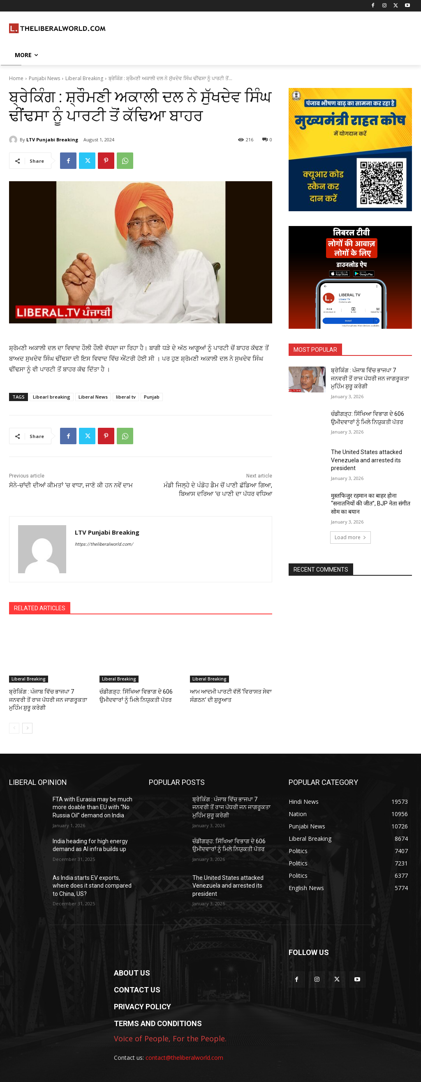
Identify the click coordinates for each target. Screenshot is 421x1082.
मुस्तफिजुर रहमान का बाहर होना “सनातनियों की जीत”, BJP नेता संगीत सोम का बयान (370, 503)
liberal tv (126, 397)
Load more (350, 537)
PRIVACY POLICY (142, 1005)
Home (16, 78)
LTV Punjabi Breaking (52, 139)
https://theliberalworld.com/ (104, 544)
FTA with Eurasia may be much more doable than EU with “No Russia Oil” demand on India (92, 805)
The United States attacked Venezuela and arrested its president (366, 460)
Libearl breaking (51, 397)
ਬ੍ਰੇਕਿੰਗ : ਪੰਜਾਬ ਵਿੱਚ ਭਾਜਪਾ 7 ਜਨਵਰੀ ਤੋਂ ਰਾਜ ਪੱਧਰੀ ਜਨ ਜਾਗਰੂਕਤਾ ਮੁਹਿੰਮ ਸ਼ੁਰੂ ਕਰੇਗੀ (49, 698)
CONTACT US (137, 988)
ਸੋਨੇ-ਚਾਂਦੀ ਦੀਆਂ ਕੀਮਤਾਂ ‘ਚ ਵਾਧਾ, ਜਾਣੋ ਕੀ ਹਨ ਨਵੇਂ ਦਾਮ (71, 485)
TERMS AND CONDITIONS (158, 1022)
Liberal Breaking (84, 78)
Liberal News (93, 397)
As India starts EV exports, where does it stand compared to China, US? (92, 884)
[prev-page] (14, 726)
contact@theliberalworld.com (184, 1056)
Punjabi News (44, 78)
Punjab (152, 397)
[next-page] (27, 726)
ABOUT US (132, 971)
